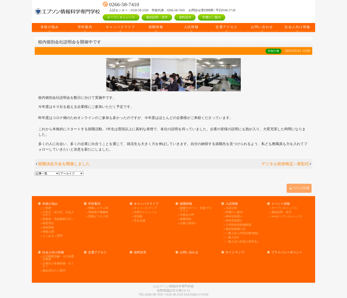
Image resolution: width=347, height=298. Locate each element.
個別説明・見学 (157, 17)
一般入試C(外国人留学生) (242, 241)
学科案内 (85, 27)
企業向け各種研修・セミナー (58, 265)
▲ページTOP (299, 188)
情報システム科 (98, 208)
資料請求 (185, 17)
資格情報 (48, 227)
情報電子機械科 (98, 212)
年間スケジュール (145, 212)
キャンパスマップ (145, 208)
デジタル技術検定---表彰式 (285, 164)
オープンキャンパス (121, 17)
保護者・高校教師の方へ (58, 219)
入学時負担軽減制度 (238, 225)
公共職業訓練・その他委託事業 (58, 258)
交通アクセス (226, 27)
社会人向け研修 (297, 27)
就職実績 (185, 219)
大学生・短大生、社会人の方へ (58, 213)
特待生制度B (234, 220)
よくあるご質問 (52, 236)
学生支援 (139, 220)
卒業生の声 (187, 215)
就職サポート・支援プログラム (195, 209)
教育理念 (48, 223)
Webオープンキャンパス (286, 216)
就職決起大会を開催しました (64, 164)
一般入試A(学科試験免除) (242, 233)
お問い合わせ (262, 27)
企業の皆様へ (188, 223)
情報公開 (48, 231)
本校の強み (49, 27)
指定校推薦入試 (236, 229)
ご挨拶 (46, 208)
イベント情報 (280, 203)
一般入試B (232, 237)
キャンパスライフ (120, 27)
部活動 (138, 216)
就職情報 (155, 27)
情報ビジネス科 (98, 216)
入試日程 (231, 208)
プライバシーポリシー (286, 252)
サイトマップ (235, 252)
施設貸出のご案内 (54, 270)
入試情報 (191, 27)
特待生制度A (234, 216)
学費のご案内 (211, 17)
